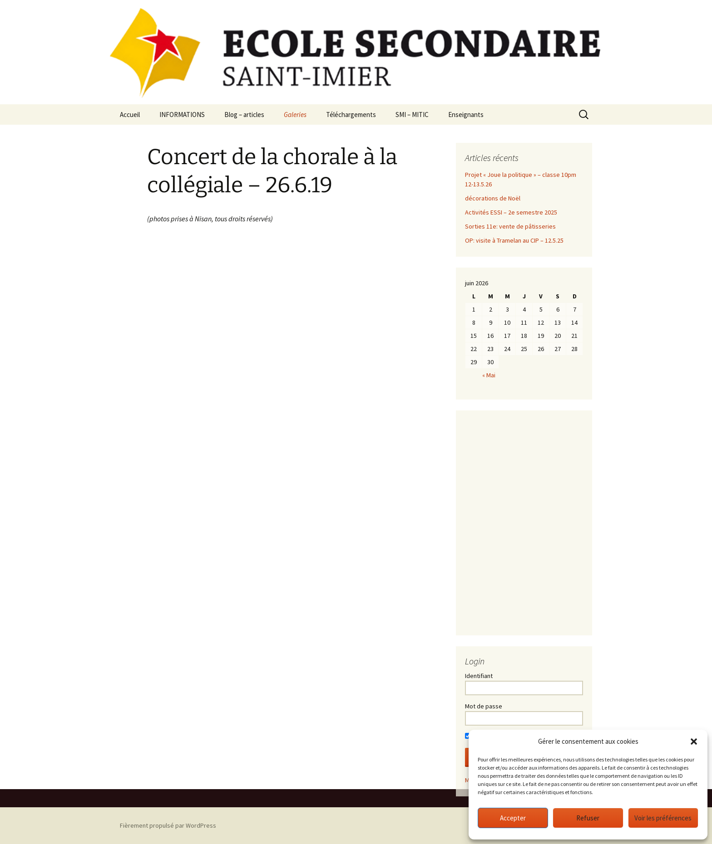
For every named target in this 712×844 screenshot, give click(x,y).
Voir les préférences (663, 818)
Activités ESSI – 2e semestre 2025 (511, 212)
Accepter (513, 818)
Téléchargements (351, 114)
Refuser (587, 818)
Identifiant (479, 676)
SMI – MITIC (412, 114)
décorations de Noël (492, 198)
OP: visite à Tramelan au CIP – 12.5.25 (514, 240)
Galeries (295, 114)
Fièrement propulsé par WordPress (168, 825)
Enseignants (466, 114)
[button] (693, 741)
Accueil (130, 114)
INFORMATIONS (182, 114)
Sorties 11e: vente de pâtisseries (510, 226)
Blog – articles (244, 114)
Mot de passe (483, 706)
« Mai (488, 375)
